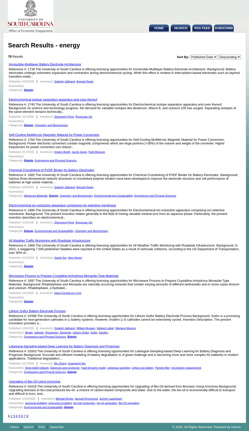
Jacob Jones (79, 151)
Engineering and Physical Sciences (56, 160)
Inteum (236, 427)
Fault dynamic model (93, 367)
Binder (29, 332)
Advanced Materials (36, 195)
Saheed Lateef (105, 328)
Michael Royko (64, 398)
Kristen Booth (62, 151)
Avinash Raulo (85, 81)
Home (14, 427)
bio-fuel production (84, 403)
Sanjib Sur (60, 257)
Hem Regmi (75, 257)
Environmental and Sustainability (113, 195)
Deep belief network (37, 367)
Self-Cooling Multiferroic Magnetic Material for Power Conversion (54, 135)
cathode (39, 332)
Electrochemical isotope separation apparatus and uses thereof (53, 99)
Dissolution (51, 332)
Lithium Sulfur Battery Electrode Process (37, 311)
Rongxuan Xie (84, 116)
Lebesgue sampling (118, 367)
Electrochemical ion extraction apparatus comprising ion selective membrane (62, 205)
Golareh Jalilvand (64, 81)
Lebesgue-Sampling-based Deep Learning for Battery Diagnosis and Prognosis (64, 346)
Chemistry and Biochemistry (51, 125)
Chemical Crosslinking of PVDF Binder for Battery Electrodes (51, 170)
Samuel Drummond (86, 398)
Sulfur (93, 332)
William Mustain (85, 328)
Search (29, 427)
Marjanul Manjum (126, 328)
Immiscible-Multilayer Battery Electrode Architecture (45, 64)
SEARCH (180, 28)
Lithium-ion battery (143, 367)
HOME (159, 28)
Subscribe (57, 427)
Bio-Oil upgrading (129, 403)
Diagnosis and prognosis (65, 367)
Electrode (65, 332)
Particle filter (162, 367)
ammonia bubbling (36, 403)
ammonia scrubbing (60, 403)
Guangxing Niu (77, 363)
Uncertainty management (186, 367)
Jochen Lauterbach (110, 398)
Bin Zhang (60, 363)
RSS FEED (202, 28)
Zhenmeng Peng (64, 116)
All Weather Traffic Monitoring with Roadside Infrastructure (49, 240)
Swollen (103, 332)
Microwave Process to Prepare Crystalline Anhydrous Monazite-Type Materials (64, 276)
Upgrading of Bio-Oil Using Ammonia (34, 381)
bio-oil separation (107, 403)
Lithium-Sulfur (80, 332)
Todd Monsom (96, 151)
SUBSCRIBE (224, 28)
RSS (41, 427)
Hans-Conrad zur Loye (67, 292)
